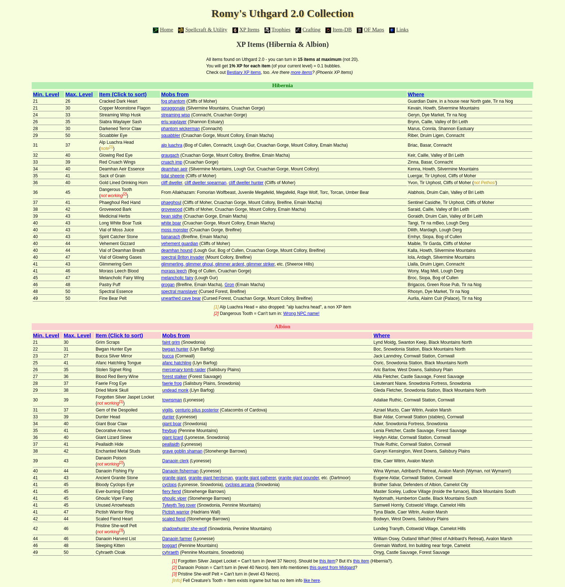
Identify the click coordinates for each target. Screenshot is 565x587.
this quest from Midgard (332, 567)
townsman (172, 400)
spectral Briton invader (182, 257)
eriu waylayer (174, 121)
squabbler (170, 135)
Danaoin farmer (177, 538)
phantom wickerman (180, 128)
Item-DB (342, 29)
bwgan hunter (175, 349)
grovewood (171, 209)
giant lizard (172, 437)
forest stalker (174, 376)
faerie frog (172, 383)
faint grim (171, 342)
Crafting (312, 29)
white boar (171, 223)
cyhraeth (170, 552)
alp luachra (171, 145)
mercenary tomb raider (184, 369)
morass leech (174, 271)
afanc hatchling (176, 362)
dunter (168, 416)
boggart (169, 545)
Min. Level (46, 94)
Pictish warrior (175, 512)
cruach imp (171, 162)
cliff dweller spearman (205, 182)
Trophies (280, 29)
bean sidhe (171, 216)
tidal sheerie (172, 175)
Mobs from (175, 94)
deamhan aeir (174, 169)
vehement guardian (179, 243)
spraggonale (173, 108)
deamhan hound (176, 250)
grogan (167, 284)
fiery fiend (171, 491)
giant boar (171, 423)
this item (327, 561)
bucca (168, 356)
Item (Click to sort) (123, 94)
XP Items (249, 29)
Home (166, 29)
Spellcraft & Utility (206, 29)
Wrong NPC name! (301, 313)
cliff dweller (171, 182)
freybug (169, 430)
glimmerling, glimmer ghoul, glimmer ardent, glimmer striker (218, 264)
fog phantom (173, 101)
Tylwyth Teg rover (179, 505)
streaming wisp (175, 114)
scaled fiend (173, 518)
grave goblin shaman (182, 451)
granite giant (174, 477)
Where (416, 94)
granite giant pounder (299, 477)
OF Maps (374, 29)
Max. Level (79, 94)
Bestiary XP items (244, 72)
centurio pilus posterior (197, 410)
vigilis (167, 410)
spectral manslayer (179, 291)
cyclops (169, 484)
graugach (170, 155)
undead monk (175, 390)
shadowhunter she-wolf (184, 528)
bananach (170, 236)
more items (301, 72)
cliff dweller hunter (246, 182)
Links (402, 29)
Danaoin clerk (175, 460)
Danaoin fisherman (180, 470)
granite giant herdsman (210, 477)
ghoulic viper (174, 498)
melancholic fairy (177, 277)
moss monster (174, 229)
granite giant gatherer (255, 477)
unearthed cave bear (181, 298)
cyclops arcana (239, 484)
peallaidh (170, 444)
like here (312, 580)
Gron (229, 284)
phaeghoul (171, 202)
